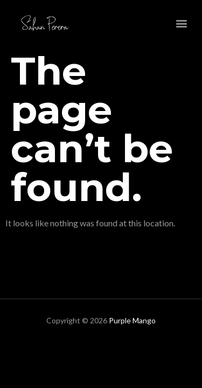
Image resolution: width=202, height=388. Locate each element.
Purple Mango (132, 320)
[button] (182, 23)
